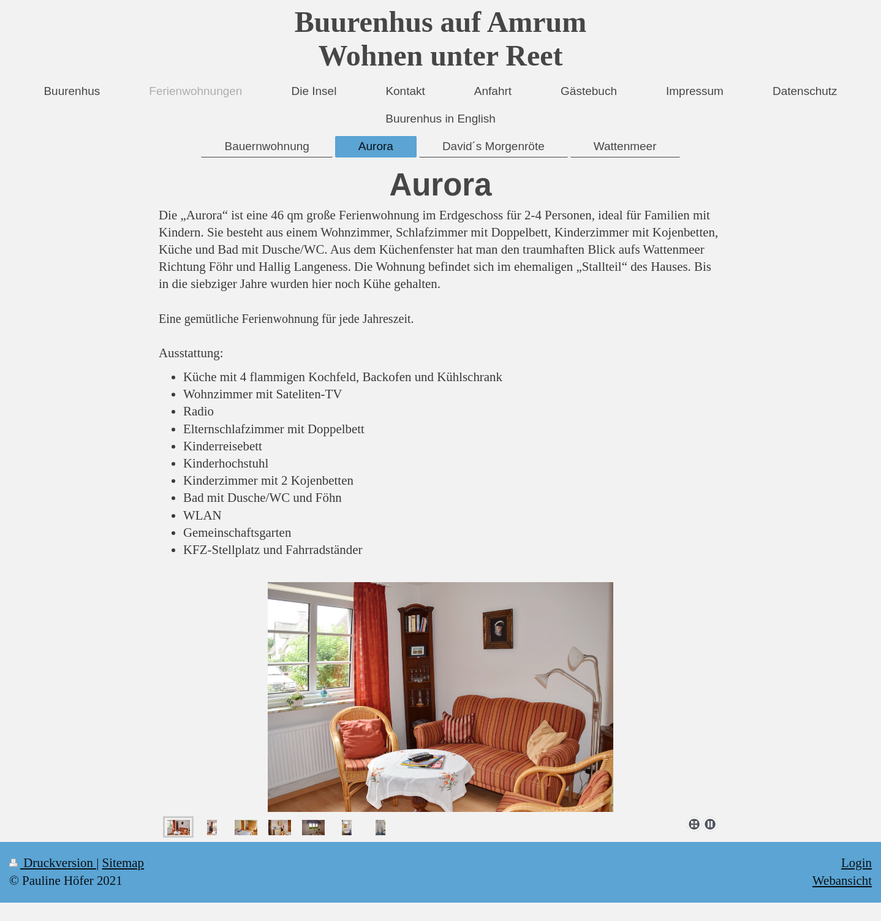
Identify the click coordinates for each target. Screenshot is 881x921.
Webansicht (842, 880)
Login (856, 862)
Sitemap (123, 862)
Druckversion (52, 862)
